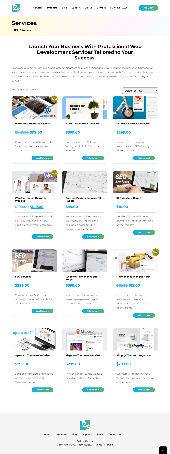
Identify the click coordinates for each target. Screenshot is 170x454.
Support (76, 7)
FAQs (100, 434)
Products (52, 7)
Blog (64, 7)
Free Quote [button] (148, 8)
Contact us (115, 434)
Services (37, 7)
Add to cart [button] (42, 158)
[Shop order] (140, 90)
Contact (101, 7)
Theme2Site (83, 444)
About (88, 7)
